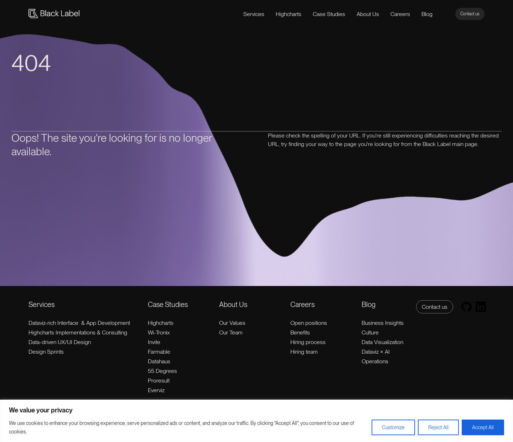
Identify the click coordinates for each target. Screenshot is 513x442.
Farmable (159, 351)
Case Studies (329, 14)
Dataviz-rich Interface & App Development (79, 322)
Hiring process (308, 342)
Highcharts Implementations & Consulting (77, 332)
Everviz (156, 390)
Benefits (300, 332)
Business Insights (383, 322)
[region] (256, 421)
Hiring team (304, 351)
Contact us (470, 13)
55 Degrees (162, 371)
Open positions (308, 322)
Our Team (231, 332)
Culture (370, 332)
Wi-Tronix (159, 332)
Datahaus (159, 361)
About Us (368, 14)
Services (253, 14)
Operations (375, 361)
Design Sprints (46, 351)
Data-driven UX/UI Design (59, 342)
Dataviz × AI (376, 351)
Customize (393, 427)
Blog (426, 14)
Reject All (438, 427)
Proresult (159, 380)
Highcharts (288, 14)
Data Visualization (382, 342)
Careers (400, 14)
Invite (154, 342)
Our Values (232, 322)
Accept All (483, 427)
